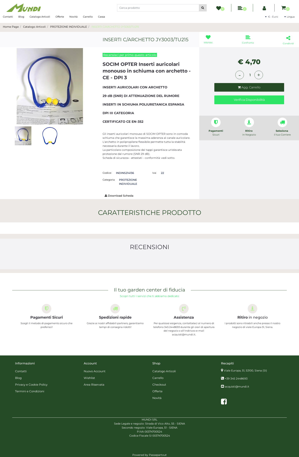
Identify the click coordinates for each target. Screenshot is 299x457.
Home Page (11, 26)
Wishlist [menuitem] (89, 378)
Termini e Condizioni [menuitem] (29, 391)
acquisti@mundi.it (237, 386)
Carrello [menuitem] (88, 16)
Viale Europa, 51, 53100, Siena (245, 370)
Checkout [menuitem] (159, 384)
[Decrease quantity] (239, 75)
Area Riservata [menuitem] (94, 384)
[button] (203, 7)
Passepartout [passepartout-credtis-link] (158, 455)
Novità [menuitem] (73, 16)
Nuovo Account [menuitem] (94, 371)
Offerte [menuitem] (59, 16)
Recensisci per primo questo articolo (129, 55)
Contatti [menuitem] (8, 16)
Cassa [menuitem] (101, 16)
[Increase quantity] (258, 75)
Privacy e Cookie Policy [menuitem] (31, 384)
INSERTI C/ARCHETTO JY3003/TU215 (115, 26)
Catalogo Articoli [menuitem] (40, 16)
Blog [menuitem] (21, 16)
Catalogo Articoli (34, 26)
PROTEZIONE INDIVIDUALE (68, 26)
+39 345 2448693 (236, 378)
